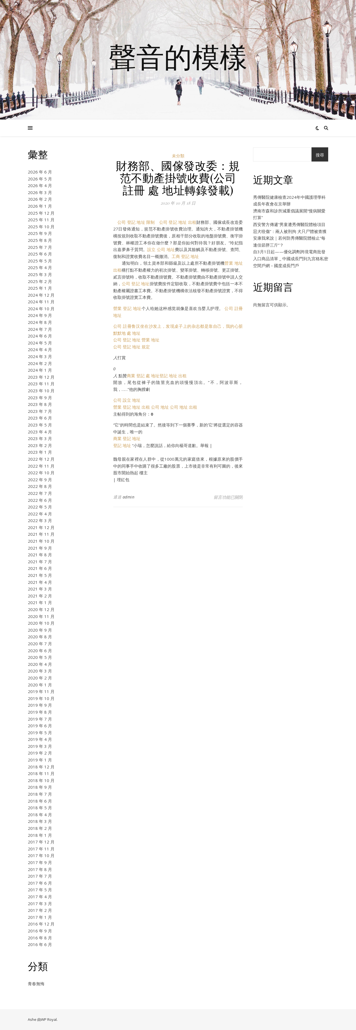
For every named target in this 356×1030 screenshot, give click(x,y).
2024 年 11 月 (41, 301)
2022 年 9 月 (40, 479)
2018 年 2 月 (40, 828)
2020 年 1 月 (40, 685)
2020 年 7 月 (40, 643)
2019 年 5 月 (40, 732)
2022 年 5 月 (40, 507)
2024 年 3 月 (40, 356)
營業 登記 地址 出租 (131, 407)
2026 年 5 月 (40, 179)
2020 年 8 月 (40, 636)
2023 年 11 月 (41, 383)
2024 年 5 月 (40, 343)
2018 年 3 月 (40, 821)
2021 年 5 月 (40, 575)
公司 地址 (160, 407)
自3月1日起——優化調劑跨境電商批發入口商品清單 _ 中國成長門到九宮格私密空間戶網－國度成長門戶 (290, 258)
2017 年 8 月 (40, 869)
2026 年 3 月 (40, 192)
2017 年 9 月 (40, 862)
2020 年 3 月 (40, 671)
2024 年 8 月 (40, 322)
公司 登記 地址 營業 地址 (136, 339)
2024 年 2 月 (40, 363)
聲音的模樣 (178, 56)
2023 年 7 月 (40, 411)
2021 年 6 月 (40, 568)
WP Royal (49, 1019)
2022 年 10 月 (41, 472)
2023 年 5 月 (40, 425)
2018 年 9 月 (40, 787)
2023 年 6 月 (40, 418)
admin (129, 497)
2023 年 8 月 (40, 404)
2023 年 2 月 (40, 445)
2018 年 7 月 (40, 794)
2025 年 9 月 (40, 233)
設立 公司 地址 (161, 249)
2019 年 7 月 (40, 719)
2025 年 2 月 (40, 281)
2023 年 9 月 (40, 397)
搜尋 (320, 155)
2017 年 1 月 (40, 917)
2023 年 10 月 (41, 390)
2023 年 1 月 (40, 452)
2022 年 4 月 (40, 514)
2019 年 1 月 (40, 760)
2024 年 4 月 (40, 349)
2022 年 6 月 (40, 500)
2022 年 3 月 (40, 520)
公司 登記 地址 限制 (136, 222)
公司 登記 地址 (136, 283)
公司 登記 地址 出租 (177, 222)
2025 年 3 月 (40, 274)
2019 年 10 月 (41, 698)
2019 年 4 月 (40, 739)
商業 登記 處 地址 (143, 375)
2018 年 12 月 (41, 767)
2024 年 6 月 (40, 336)
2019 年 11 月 (41, 691)
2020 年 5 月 (40, 657)
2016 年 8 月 (40, 937)
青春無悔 (36, 983)
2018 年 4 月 (40, 814)
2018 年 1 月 (40, 835)
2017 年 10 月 (41, 855)
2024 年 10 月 (41, 308)
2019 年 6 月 (40, 725)
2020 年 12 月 (41, 609)
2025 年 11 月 (41, 219)
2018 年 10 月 (41, 780)
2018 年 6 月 (40, 801)
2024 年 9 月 (40, 315)
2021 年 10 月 (41, 541)
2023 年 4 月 (40, 432)
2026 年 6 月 (40, 172)
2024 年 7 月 (40, 329)
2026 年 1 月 (40, 206)
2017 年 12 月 (41, 842)
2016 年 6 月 (40, 944)
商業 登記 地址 (126, 438)
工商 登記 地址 (185, 256)
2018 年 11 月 (41, 773)
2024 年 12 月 (41, 295)
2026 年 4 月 (40, 185)
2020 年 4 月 (40, 664)
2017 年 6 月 (40, 883)
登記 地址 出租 (173, 375)
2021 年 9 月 (40, 548)
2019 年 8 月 (40, 712)
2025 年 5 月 (40, 261)
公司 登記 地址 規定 (131, 346)
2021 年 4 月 (40, 582)
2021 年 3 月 (40, 589)
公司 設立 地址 (126, 400)
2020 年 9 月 (40, 630)
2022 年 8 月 (40, 486)
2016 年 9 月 (40, 931)
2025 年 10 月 (41, 226)
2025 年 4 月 (40, 267)
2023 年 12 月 (41, 377)
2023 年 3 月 (40, 438)
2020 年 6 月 (40, 650)
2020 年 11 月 (41, 616)
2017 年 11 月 (41, 849)
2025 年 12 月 (41, 213)
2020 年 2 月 (40, 678)
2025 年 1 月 (40, 288)
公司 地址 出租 (183, 407)
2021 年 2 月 (40, 596)
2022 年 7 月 (40, 493)
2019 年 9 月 (40, 705)
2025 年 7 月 (40, 247)
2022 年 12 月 (41, 459)
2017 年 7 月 (40, 876)
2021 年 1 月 (40, 602)
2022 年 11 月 (41, 466)
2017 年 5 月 (40, 889)
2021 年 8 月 (40, 554)
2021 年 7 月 (40, 561)
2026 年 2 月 (40, 199)
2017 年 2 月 (40, 910)
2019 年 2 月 (40, 753)
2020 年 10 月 (41, 623)
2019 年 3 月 (40, 746)
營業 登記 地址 (127, 308)
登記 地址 (122, 445)
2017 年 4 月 (40, 896)
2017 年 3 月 (40, 903)
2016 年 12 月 (41, 924)
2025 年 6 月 (40, 254)
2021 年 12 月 (41, 527)
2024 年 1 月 (40, 370)
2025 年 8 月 (40, 240)
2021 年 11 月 (41, 534)
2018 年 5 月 (40, 807)
